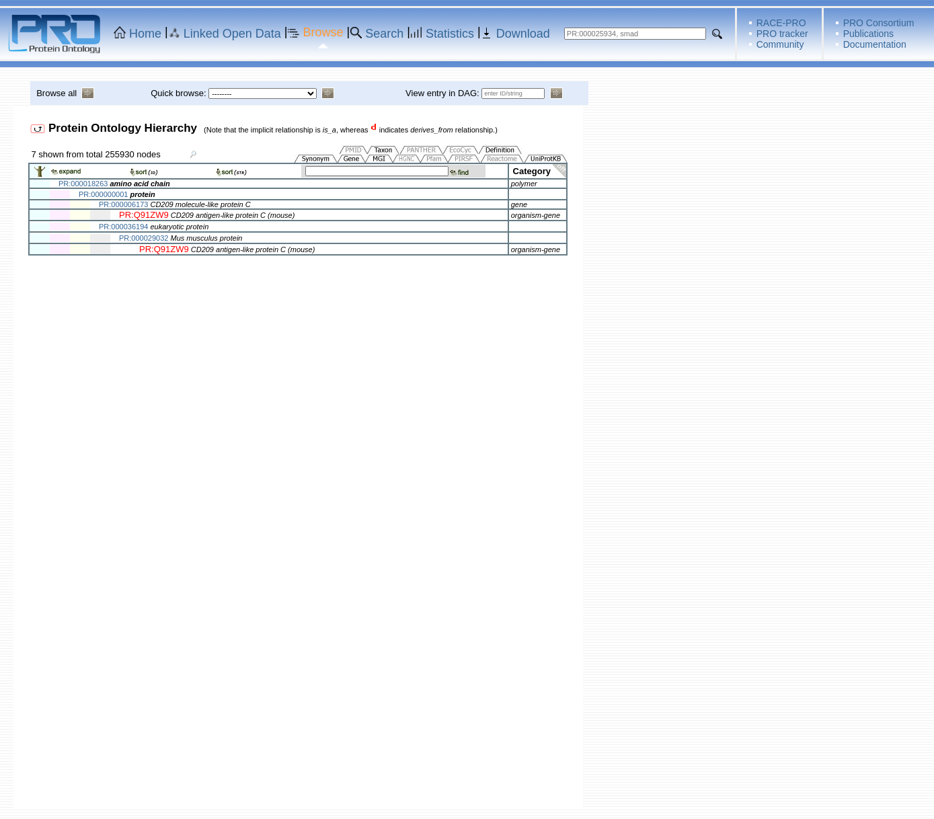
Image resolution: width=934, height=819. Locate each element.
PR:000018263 (83, 184)
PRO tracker (782, 33)
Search (384, 33)
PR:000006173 (123, 204)
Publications (868, 33)
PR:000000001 (103, 194)
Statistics (450, 33)
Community (780, 44)
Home (145, 33)
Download (523, 33)
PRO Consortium (878, 22)
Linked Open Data (232, 33)
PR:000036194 (123, 227)
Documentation (874, 44)
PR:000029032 (143, 238)
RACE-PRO (781, 22)
